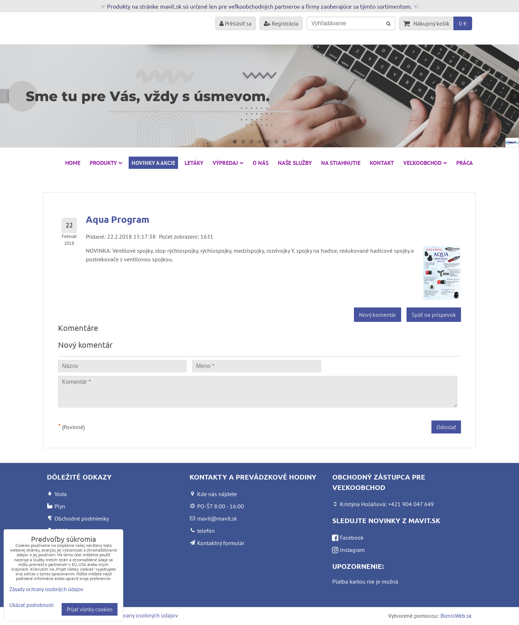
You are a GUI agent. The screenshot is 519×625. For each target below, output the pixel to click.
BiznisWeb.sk (456, 615)
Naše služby (295, 162)
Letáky (194, 162)
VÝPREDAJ (228, 162)
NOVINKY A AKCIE (153, 162)
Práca (464, 162)
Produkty (106, 162)
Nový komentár (377, 314)
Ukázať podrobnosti (31, 605)
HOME (72, 162)
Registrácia (281, 23)
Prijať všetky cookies (89, 609)
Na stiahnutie (340, 162)
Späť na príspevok (434, 314)
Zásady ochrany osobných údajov (137, 615)
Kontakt (382, 162)
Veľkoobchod (425, 162)
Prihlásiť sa (235, 23)
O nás (261, 162)
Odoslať (446, 427)
